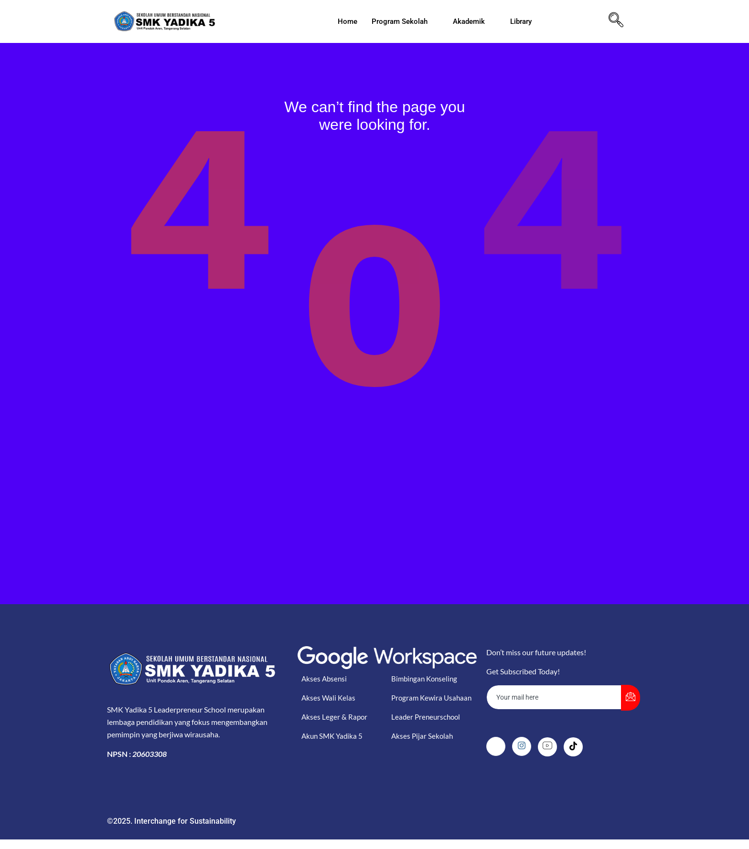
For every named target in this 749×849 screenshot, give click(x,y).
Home (347, 21)
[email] (554, 697)
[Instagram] (521, 746)
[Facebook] (495, 746)
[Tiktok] (573, 746)
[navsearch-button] (616, 21)
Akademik (473, 21)
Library (525, 21)
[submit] (630, 698)
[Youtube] (547, 746)
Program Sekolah (404, 21)
